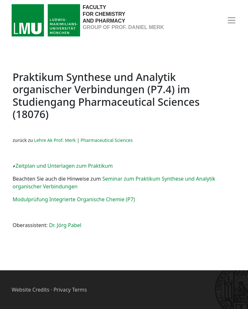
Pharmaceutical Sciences (107, 140)
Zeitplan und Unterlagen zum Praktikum (64, 165)
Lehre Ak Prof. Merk (55, 140)
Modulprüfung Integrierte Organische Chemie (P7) (74, 199)
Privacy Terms (70, 289)
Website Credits (30, 289)
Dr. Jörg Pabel (65, 225)
